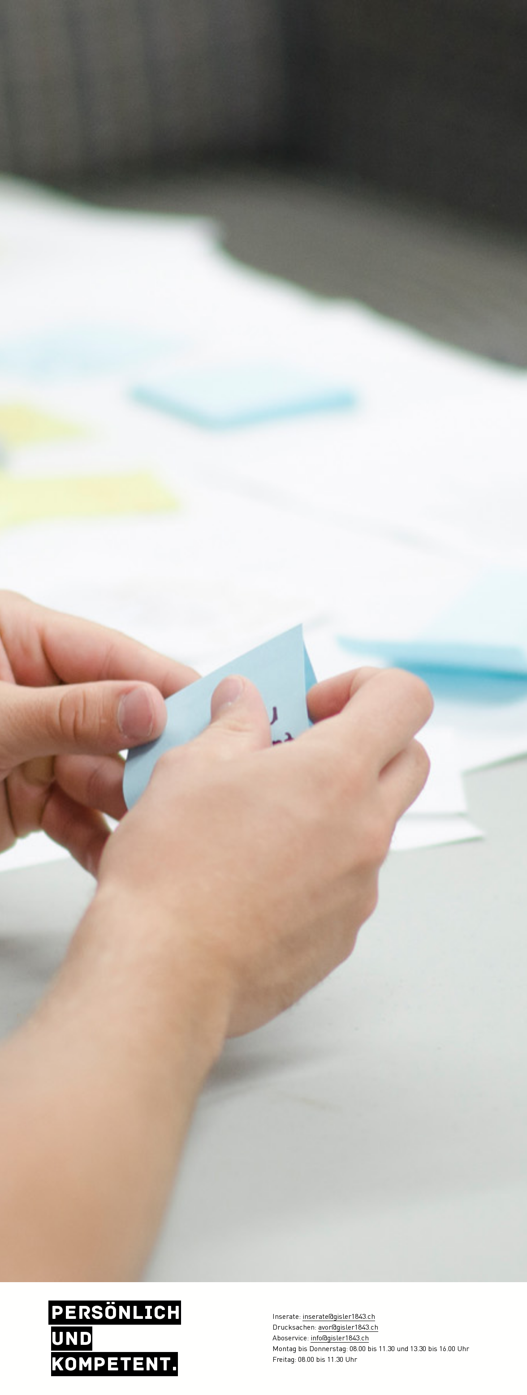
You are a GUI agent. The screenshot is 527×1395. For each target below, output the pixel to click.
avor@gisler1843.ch (348, 1327)
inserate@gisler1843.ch (338, 1317)
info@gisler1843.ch (340, 1338)
